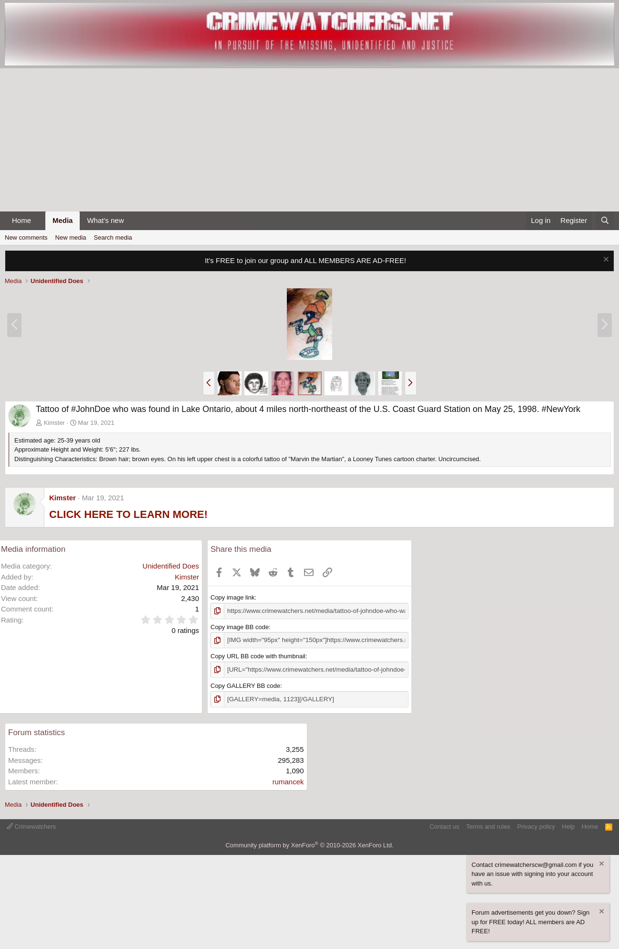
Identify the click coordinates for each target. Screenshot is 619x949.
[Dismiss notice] (605, 260)
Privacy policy (536, 825)
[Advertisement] (309, 140)
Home (21, 220)
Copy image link (232, 597)
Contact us (444, 825)
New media (70, 237)
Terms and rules (488, 825)
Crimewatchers (31, 825)
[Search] (605, 220)
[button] (38, 220)
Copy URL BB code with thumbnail (257, 655)
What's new (105, 220)
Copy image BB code (239, 626)
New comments (26, 237)
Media (62, 220)
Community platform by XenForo (309, 844)
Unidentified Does (171, 566)
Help (568, 825)
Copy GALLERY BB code (245, 684)
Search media (113, 237)
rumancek (288, 780)
